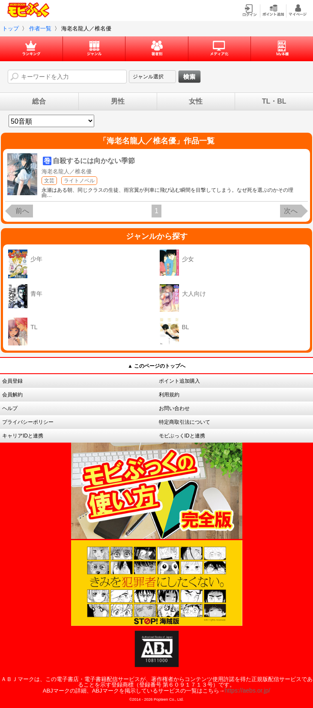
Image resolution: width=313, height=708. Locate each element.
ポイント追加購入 (179, 381)
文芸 (49, 181)
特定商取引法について (184, 422)
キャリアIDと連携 (22, 436)
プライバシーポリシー (28, 422)
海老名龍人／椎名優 (67, 171)
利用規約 (169, 395)
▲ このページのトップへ (156, 366)
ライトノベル (79, 181)
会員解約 (12, 395)
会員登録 (12, 381)
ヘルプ (10, 408)
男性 (118, 101)
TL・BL (274, 101)
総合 (39, 101)
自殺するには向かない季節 (94, 160)
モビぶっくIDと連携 (182, 436)
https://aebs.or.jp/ (248, 690)
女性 (196, 101)
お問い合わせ (174, 408)
